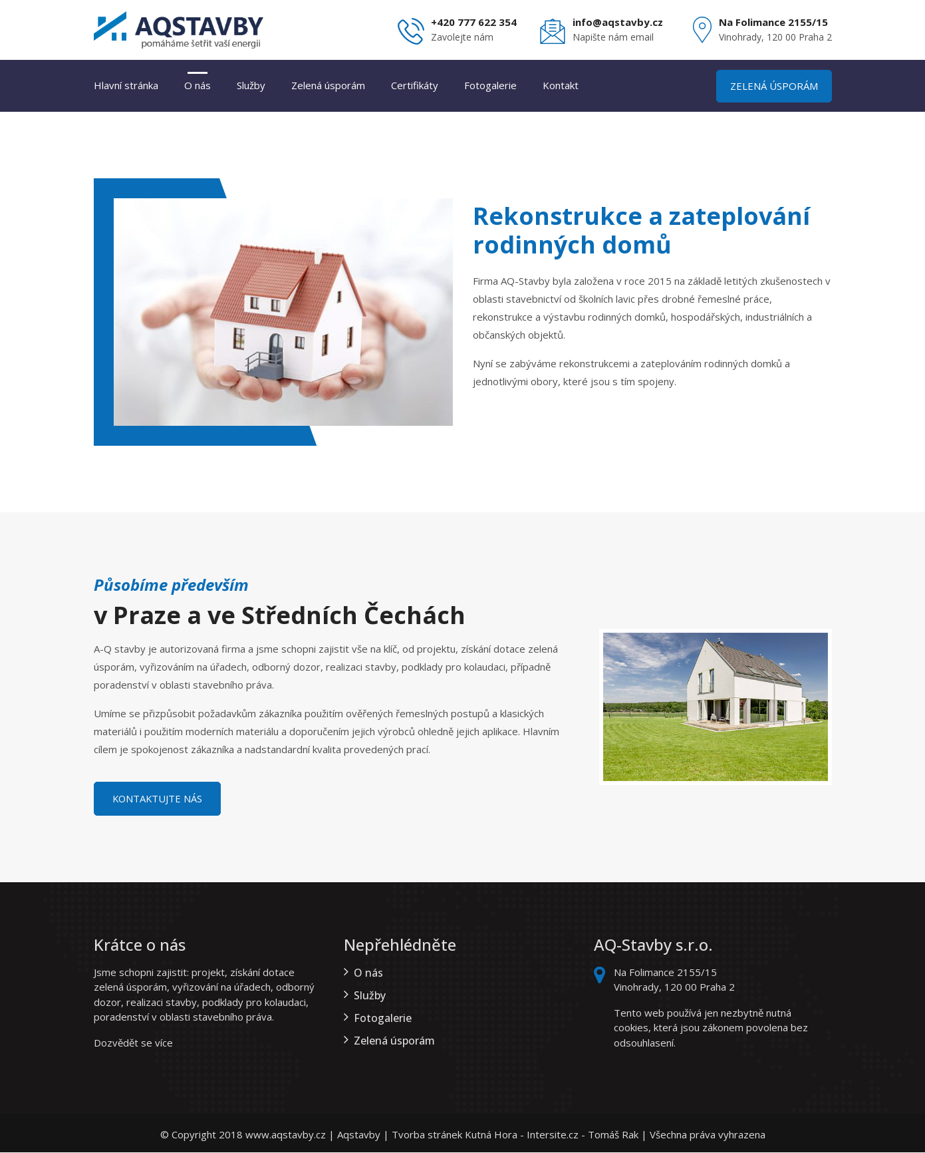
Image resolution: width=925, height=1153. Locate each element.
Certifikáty (414, 85)
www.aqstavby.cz (285, 1135)
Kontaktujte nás (160, 799)
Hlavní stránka (126, 85)
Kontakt (561, 85)
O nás (197, 85)
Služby (251, 85)
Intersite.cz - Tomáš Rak (582, 1135)
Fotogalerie (490, 85)
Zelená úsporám (328, 85)
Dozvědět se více (133, 1043)
